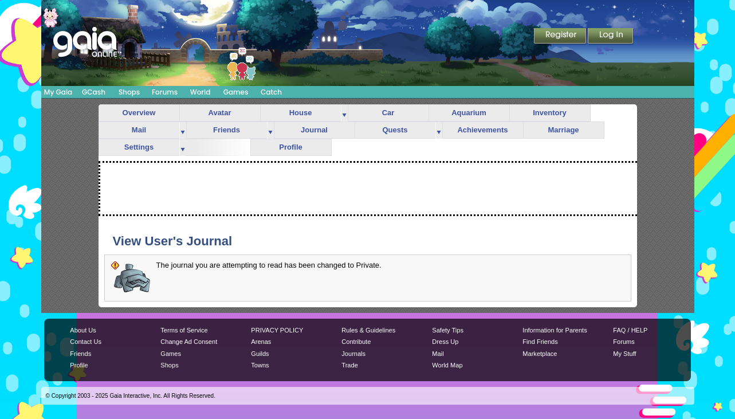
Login (611, 36)
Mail (139, 130)
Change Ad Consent (188, 341)
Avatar (220, 112)
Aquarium (468, 112)
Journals (353, 353)
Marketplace (539, 353)
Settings (139, 147)
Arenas (261, 341)
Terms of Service (183, 330)
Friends (226, 130)
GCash (93, 92)
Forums (165, 92)
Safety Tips (447, 330)
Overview (139, 112)
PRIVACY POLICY (277, 330)
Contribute (356, 341)
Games (236, 92)
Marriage (563, 130)
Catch (271, 92)
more (344, 113)
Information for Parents (554, 330)
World (200, 92)
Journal (314, 130)
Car (388, 112)
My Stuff (624, 353)
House (300, 112)
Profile (290, 147)
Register (561, 36)
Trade (349, 365)
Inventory (550, 112)
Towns (260, 365)
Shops (129, 92)
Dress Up (445, 341)
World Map (447, 365)
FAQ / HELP (630, 330)
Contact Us (85, 341)
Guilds (260, 353)
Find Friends (539, 341)
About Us (83, 330)
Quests (394, 130)
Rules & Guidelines (368, 330)
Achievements (482, 130)
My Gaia (58, 92)
